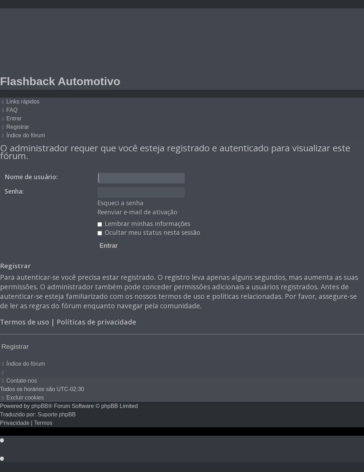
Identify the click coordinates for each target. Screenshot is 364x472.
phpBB (39, 406)
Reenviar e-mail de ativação (137, 212)
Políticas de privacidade (96, 322)
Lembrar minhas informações (143, 223)
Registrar (15, 346)
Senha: (14, 191)
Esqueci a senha (120, 203)
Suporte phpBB (57, 414)
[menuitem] (9, 110)
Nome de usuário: (31, 176)
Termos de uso (24, 322)
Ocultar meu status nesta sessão (148, 232)
